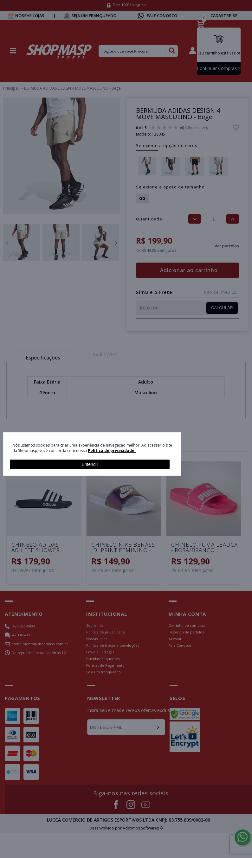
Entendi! (89, 464)
